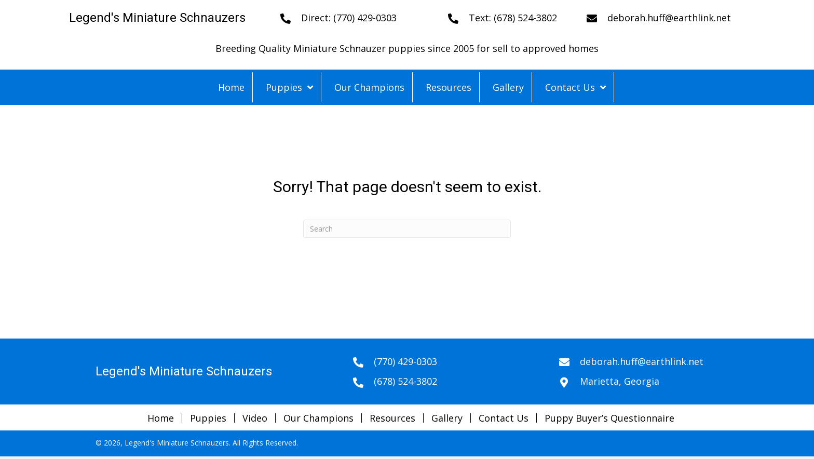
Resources (392, 418)
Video (254, 418)
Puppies (208, 418)
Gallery (447, 418)
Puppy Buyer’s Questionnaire (609, 418)
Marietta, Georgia (619, 381)
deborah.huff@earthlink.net (669, 17)
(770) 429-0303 (365, 17)
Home (160, 418)
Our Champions (318, 418)
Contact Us (503, 418)
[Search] (407, 229)
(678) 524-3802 (525, 17)
